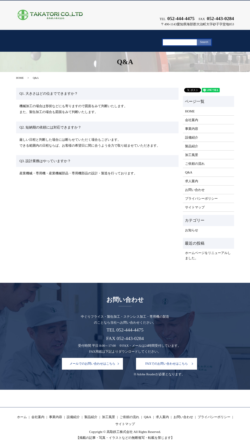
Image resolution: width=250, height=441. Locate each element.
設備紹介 (98, 39)
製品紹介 (122, 39)
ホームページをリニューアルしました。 (208, 250)
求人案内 (221, 39)
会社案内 (49, 39)
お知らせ (191, 225)
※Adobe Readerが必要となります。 (159, 369)
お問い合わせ (195, 184)
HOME (20, 72)
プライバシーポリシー (201, 193)
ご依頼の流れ (175, 39)
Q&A (200, 39)
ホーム (27, 39)
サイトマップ (195, 202)
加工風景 (147, 39)
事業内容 (73, 39)
